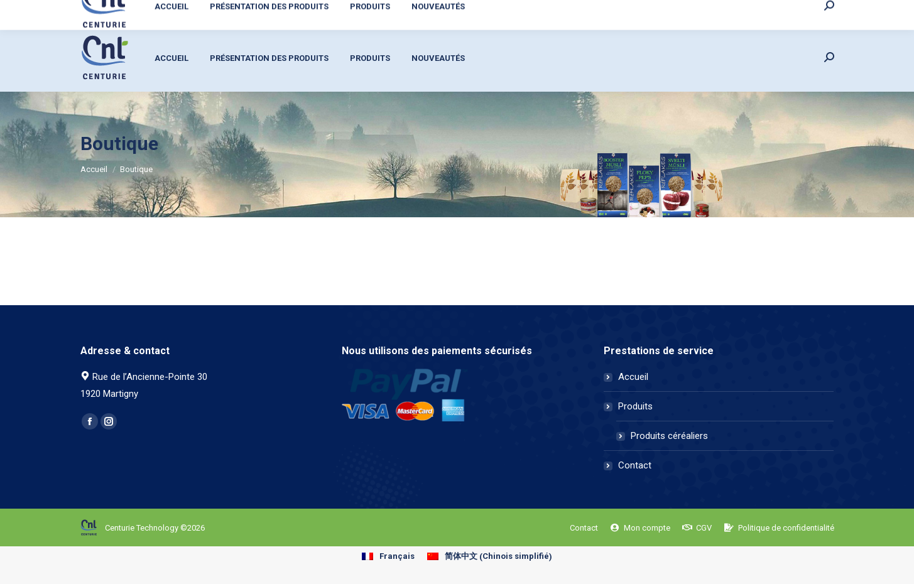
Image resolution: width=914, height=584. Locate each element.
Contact (634, 465)
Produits (635, 406)
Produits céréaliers (669, 435)
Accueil (633, 376)
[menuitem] (702, 12)
